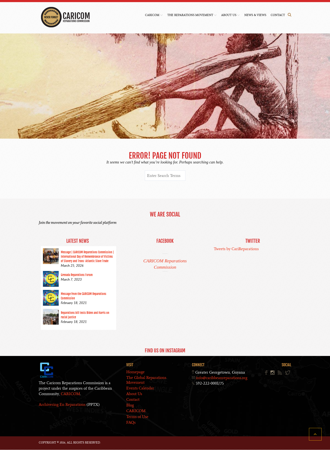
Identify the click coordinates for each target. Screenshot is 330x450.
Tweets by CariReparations (236, 249)
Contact (278, 15)
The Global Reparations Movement (146, 380)
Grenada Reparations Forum (77, 275)
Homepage (135, 372)
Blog (130, 405)
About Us (228, 15)
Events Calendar (140, 388)
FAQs (131, 422)
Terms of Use (137, 416)
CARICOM (152, 15)
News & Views (255, 15)
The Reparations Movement (190, 15)
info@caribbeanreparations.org (221, 378)
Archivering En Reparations (62, 404)
